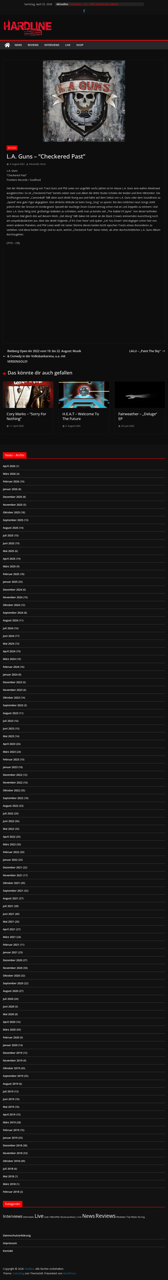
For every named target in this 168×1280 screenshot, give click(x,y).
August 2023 (10, 713)
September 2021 (13, 890)
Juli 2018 (8, 1168)
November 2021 (12, 875)
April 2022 (9, 836)
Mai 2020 (8, 1014)
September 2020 (13, 983)
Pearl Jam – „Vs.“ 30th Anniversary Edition (93, 4)
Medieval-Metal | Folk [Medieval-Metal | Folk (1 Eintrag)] (70, 1217)
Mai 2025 (8, 551)
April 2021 (9, 929)
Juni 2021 (8, 914)
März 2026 (9, 473)
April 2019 (9, 1114)
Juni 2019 (8, 1099)
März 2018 (9, 1184)
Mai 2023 (8, 736)
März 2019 (9, 1122)
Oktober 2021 (11, 883)
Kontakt (8, 1251)
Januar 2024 (10, 674)
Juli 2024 (8, 628)
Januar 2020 (10, 1045)
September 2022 (13, 798)
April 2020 (9, 1022)
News (18, 45)
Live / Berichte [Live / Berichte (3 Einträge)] (52, 1217)
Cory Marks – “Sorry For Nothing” (26, 416)
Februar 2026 (11, 481)
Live (67, 45)
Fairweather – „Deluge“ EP (137, 416)
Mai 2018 (8, 1176)
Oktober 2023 (11, 697)
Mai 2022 (8, 829)
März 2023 (9, 751)
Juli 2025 (8, 535)
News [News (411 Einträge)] (88, 1215)
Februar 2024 (11, 667)
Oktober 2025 (11, 512)
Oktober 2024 (11, 605)
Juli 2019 (8, 1091)
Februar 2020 (11, 1037)
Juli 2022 (8, 813)
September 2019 (13, 1076)
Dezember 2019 (12, 1053)
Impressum (10, 1243)
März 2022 (9, 844)
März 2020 (9, 1029)
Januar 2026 (10, 489)
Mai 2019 (8, 1107)
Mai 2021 (8, 921)
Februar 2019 (11, 1130)
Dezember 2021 (12, 867)
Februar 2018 (11, 1191)
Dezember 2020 (12, 960)
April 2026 (9, 466)
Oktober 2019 (11, 1068)
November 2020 (12, 968)
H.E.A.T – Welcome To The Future (80, 416)
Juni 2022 (8, 821)
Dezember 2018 (12, 1145)
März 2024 (9, 659)
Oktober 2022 (11, 790)
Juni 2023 (8, 728)
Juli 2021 (8, 906)
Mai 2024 (8, 643)
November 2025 (12, 504)
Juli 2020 (8, 999)
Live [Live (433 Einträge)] (39, 1215)
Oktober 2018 (11, 1161)
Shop (79, 45)
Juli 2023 (8, 721)
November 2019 (12, 1060)
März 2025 (9, 566)
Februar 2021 (11, 944)
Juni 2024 (8, 636)
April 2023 (9, 744)
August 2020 (10, 991)
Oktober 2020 (11, 975)
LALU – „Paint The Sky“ (147, 351)
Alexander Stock (37, 164)
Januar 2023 (10, 767)
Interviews (51, 45)
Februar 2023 (11, 759)
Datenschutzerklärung (17, 1235)
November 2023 (12, 690)
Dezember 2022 (12, 775)
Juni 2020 (8, 1006)
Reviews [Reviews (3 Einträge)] (121, 1217)
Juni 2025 (8, 543)
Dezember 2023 (12, 682)
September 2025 (13, 520)
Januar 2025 (10, 581)
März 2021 (9, 937)
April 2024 (9, 651)
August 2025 (10, 527)
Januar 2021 (10, 952)
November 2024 (12, 597)
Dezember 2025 (12, 497)
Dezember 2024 (12, 589)
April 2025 (9, 558)
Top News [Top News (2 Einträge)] (131, 1216)
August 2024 (10, 620)
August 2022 (10, 805)
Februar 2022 (11, 852)
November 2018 (12, 1153)
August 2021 (10, 898)
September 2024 (13, 612)
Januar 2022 (10, 859)
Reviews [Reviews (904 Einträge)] (106, 1215)
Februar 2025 (11, 574)
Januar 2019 (10, 1137)
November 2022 (12, 782)
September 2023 (13, 705)
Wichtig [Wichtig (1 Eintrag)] (141, 1217)
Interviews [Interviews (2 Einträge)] (28, 1216)
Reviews (33, 45)
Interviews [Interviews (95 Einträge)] (12, 1216)
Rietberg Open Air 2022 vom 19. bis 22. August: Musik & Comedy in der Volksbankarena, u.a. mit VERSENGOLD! (42, 356)
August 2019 (10, 1083)
